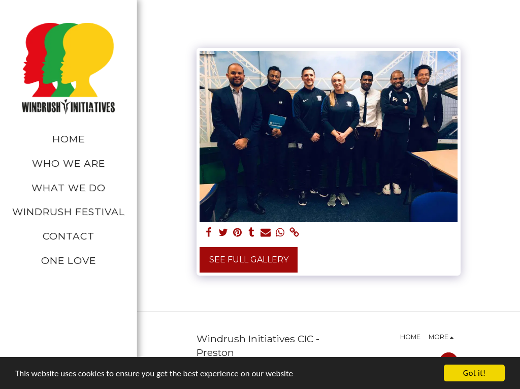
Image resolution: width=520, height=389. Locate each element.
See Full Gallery (248, 259)
